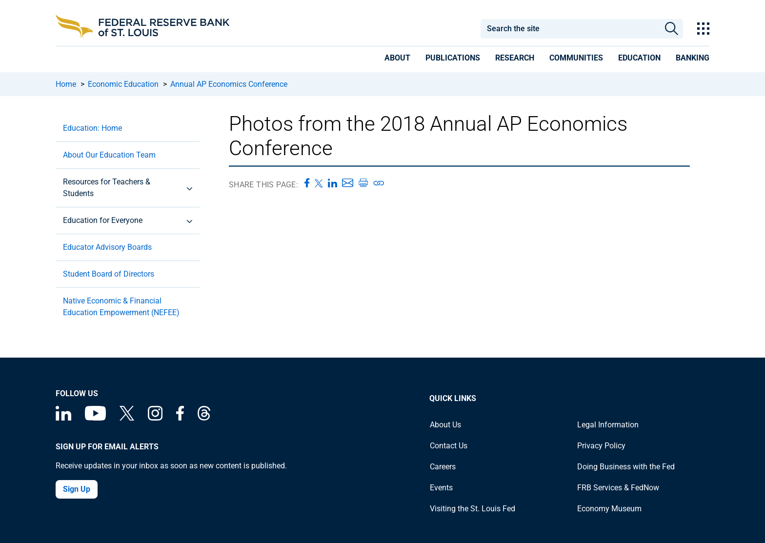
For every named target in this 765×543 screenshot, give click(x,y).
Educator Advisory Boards (107, 247)
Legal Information (608, 424)
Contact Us (448, 445)
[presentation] (397, 59)
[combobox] (570, 29)
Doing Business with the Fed (626, 466)
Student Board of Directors (108, 274)
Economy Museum (609, 508)
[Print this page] (363, 183)
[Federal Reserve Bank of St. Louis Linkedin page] (63, 417)
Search (672, 29)
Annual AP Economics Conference (228, 84)
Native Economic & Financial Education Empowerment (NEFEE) (121, 306)
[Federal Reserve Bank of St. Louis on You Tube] (95, 417)
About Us (445, 424)
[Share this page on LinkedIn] (332, 183)
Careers (443, 466)
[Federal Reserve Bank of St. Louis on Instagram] (155, 417)
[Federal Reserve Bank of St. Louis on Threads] (204, 417)
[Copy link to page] (379, 183)
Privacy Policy (601, 445)
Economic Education (123, 84)
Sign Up (76, 489)
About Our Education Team (109, 155)
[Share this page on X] (318, 183)
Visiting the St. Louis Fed (472, 508)
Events (441, 487)
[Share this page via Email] (348, 183)
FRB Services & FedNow (618, 487)
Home (66, 84)
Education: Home (92, 128)
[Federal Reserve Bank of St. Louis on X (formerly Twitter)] (127, 417)
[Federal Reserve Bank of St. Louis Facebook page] (180, 417)
